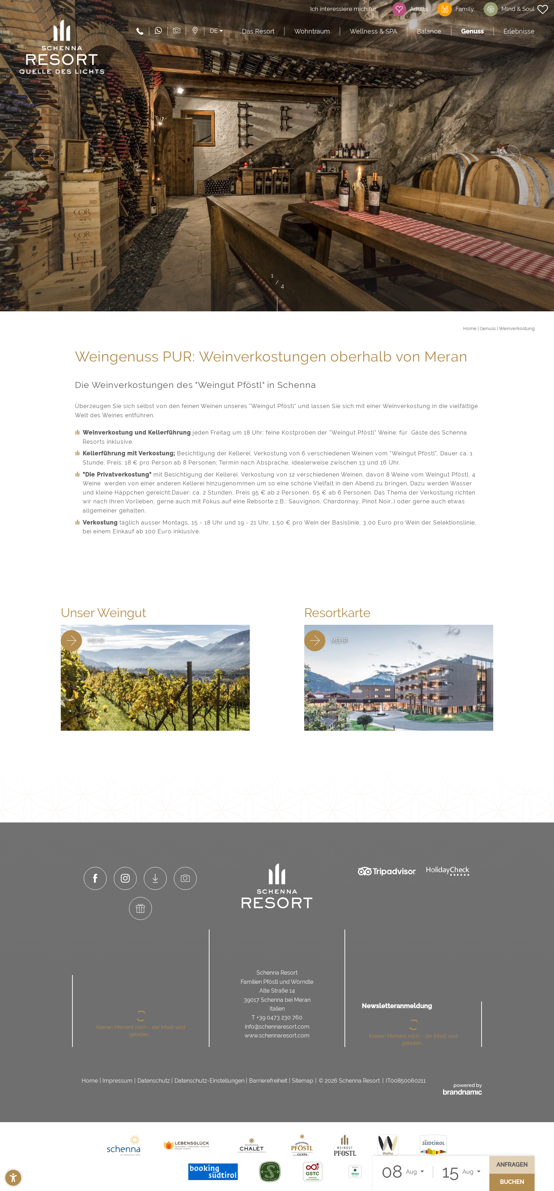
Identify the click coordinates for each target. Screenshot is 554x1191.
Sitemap (302, 1080)
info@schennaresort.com (277, 1026)
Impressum (117, 1080)
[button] (13, 1178)
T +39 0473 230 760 (277, 1017)
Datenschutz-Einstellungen (209, 1080)
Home (470, 328)
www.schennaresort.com (277, 1035)
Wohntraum (312, 31)
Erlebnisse (519, 31)
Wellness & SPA (373, 31)
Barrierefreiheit (268, 1080)
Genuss (472, 31)
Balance (429, 31)
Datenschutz (153, 1080)
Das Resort (258, 31)
